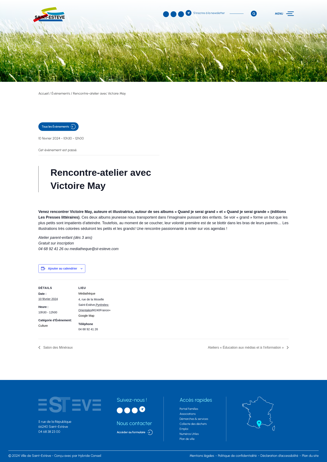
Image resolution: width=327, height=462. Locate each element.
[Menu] (284, 13)
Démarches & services (194, 419)
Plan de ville (187, 439)
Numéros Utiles (189, 434)
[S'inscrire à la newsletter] (205, 13)
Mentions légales (202, 456)
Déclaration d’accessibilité (279, 456)
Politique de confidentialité (237, 456)
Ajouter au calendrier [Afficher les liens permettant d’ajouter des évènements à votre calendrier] (62, 268)
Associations (188, 414)
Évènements (61, 93)
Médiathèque (86, 293)
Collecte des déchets (193, 424)
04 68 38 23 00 (49, 432)
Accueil (43, 93)
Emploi (184, 429)
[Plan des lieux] (140, 308)
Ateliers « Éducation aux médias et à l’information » (246, 347)
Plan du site (310, 456)
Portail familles (189, 409)
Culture (43, 325)
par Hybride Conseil (77, 456)
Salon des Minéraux (57, 347)
